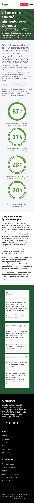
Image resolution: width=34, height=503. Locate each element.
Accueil (4, 436)
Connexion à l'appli (9, 477)
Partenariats (7, 446)
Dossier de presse (9, 467)
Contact (5, 442)
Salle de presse (8, 464)
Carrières (5, 439)
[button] (31, 4)
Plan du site (6, 481)
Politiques (5, 453)
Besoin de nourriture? (10, 474)
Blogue (4, 471)
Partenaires (6, 449)
